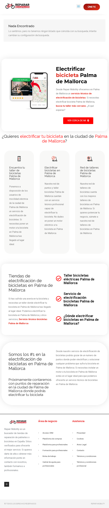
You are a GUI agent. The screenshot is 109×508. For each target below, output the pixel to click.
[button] (78, 6)
